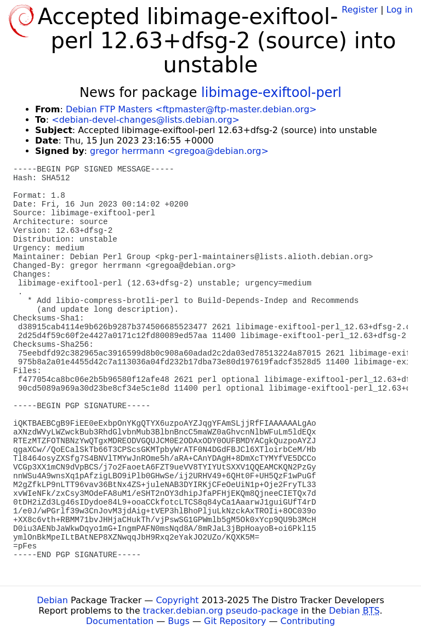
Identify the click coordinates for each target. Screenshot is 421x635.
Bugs (179, 621)
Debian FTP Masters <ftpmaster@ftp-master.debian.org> (191, 109)
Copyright (177, 600)
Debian (52, 600)
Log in (399, 9)
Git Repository (235, 621)
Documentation (119, 621)
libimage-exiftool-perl (271, 92)
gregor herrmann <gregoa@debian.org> (179, 151)
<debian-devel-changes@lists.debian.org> (146, 120)
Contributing (308, 621)
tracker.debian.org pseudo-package (220, 610)
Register (360, 9)
